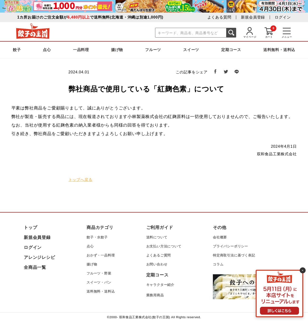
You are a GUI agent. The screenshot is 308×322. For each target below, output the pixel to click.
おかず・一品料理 (101, 255)
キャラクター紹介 (160, 285)
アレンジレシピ (39, 257)
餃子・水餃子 (97, 237)
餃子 (17, 50)
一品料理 (81, 50)
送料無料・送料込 (279, 50)
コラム (218, 264)
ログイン (283, 17)
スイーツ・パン (99, 282)
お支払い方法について (163, 246)
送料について (156, 237)
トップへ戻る (80, 180)
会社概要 (220, 237)
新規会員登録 (253, 17)
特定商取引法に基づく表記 (234, 255)
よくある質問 (219, 17)
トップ (30, 227)
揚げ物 (117, 50)
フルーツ (153, 50)
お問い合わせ (156, 264)
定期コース (231, 50)
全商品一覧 (35, 267)
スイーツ (191, 50)
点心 (47, 50)
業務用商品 (155, 295)
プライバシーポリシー (230, 246)
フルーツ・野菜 (99, 273)
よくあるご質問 (158, 255)
